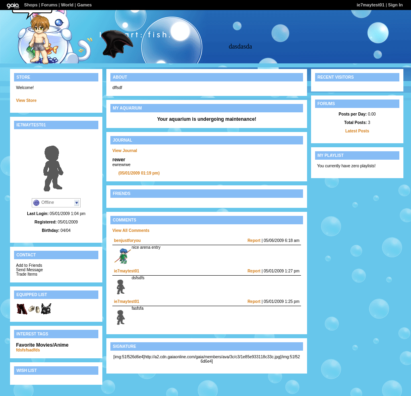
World (67, 4)
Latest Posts (357, 131)
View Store (26, 100)
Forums (49, 4)
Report (254, 240)
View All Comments (130, 230)
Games (84, 4)
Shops (31, 4)
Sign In (395, 4)
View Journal (124, 150)
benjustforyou (127, 240)
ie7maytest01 (371, 4)
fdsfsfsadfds (28, 350)
